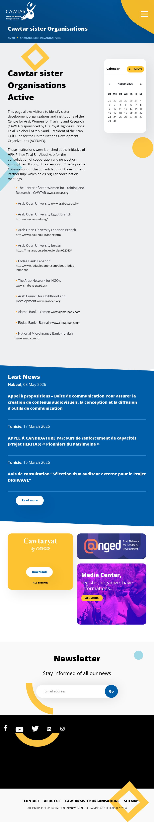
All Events (135, 69)
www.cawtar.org (57, 193)
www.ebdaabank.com (66, 323)
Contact (31, 801)
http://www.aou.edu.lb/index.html (39, 235)
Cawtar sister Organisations (92, 801)
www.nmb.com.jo (27, 338)
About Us (52, 801)
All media (92, 598)
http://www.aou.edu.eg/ (32, 219)
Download (39, 572)
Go (111, 691)
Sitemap (131, 801)
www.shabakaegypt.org (31, 285)
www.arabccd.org (49, 301)
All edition (40, 582)
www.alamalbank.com (65, 312)
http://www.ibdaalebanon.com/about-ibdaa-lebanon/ (45, 268)
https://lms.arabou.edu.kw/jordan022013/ (44, 250)
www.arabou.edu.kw (65, 203)
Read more (30, 500)
